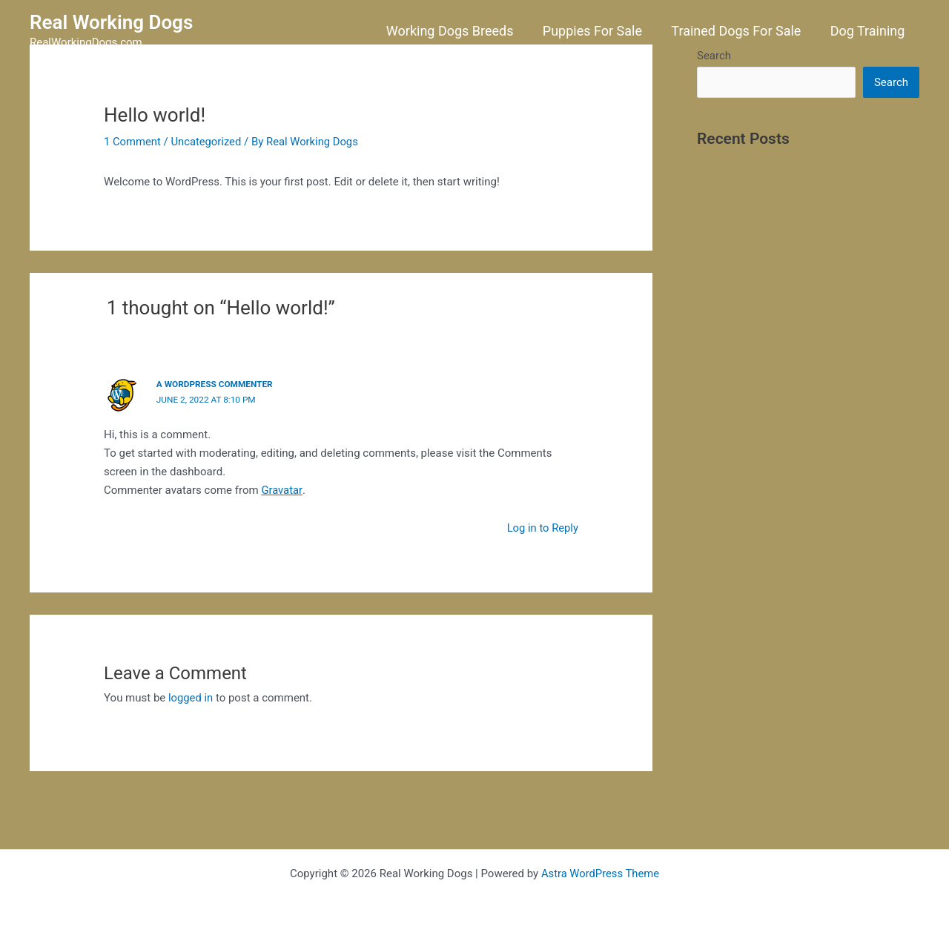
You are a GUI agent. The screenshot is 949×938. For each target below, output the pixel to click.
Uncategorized (207, 141)
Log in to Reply (542, 526)
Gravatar (281, 488)
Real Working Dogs (111, 22)
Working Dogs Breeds (458, 31)
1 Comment (133, 141)
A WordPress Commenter (215, 384)
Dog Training (868, 31)
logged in (191, 697)
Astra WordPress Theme (600, 872)
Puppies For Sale (598, 31)
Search (891, 82)
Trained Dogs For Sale (739, 31)
